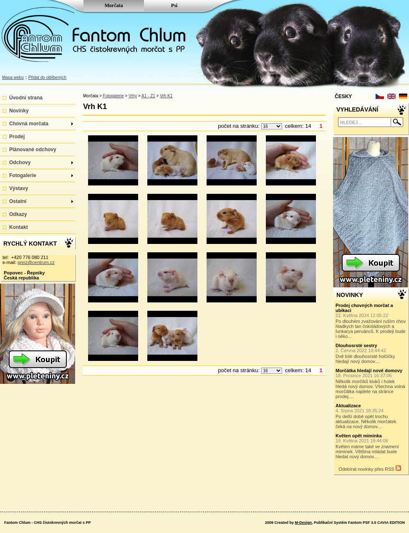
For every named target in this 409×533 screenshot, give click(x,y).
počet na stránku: (239, 126)
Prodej (17, 137)
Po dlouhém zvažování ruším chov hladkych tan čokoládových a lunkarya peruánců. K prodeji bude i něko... (371, 321)
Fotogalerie (41, 175)
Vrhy (133, 96)
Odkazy (18, 214)
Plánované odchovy (32, 149)
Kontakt (18, 227)
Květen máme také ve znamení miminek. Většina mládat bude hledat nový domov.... (371, 446)
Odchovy (41, 162)
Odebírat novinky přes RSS (369, 468)
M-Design (303, 522)
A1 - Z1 (148, 96)
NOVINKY (349, 295)
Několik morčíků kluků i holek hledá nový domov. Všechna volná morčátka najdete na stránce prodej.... (371, 383)
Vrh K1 (166, 96)
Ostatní (41, 201)
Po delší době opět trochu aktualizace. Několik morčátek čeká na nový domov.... (371, 416)
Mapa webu (13, 77)
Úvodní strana (26, 98)
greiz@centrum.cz (36, 262)
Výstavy (18, 188)
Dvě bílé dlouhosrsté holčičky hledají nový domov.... (371, 353)
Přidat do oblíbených (47, 77)
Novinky (19, 111)
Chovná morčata (41, 124)
